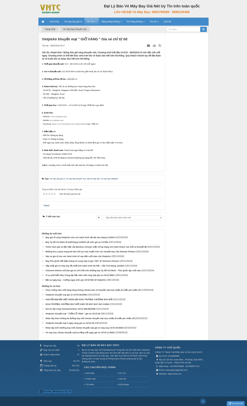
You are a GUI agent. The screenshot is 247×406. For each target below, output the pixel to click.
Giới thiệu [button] (54, 21)
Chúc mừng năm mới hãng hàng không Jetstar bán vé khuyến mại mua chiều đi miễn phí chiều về (93, 290)
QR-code (45, 391)
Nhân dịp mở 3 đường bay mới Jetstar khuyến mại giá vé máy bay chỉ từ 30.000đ (84, 328)
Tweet (46, 205)
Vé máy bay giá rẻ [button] (73, 21)
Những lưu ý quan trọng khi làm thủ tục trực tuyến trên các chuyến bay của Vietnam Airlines (90, 251)
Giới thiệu (90, 373)
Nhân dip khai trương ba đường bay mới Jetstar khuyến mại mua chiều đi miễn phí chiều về (90, 318)
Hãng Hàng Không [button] (111, 22)
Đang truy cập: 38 (62, 391)
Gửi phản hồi (235, 403)
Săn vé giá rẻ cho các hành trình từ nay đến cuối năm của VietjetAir (78, 256)
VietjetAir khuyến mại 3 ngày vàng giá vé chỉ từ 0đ (70, 323)
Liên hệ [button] (167, 21)
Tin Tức (122, 373)
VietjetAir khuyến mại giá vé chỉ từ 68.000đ (66, 295)
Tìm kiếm (90, 384)
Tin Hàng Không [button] (136, 22)
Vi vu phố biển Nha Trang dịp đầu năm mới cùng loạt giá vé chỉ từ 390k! (80, 275)
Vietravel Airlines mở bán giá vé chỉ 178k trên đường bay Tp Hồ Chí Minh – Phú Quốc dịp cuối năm (93, 270)
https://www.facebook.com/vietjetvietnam (69, 124)
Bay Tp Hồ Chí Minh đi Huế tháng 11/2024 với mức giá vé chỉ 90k (77, 242)
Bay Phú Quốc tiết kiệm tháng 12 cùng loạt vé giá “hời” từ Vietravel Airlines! (82, 261)
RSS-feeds (124, 384)
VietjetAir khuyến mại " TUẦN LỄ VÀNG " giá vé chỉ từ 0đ (73, 313)
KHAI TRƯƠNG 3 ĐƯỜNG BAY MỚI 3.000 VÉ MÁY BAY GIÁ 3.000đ (77, 304)
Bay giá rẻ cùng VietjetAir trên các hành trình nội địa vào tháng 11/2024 (80, 237)
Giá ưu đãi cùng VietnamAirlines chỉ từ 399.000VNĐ (70, 309)
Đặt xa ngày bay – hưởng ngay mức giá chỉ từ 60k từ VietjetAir (76, 280)
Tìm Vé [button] (154, 22)
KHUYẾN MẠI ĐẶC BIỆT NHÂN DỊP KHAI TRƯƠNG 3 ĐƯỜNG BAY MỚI (79, 299)
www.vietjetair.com (59, 116)
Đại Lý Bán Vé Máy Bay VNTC (100, 345)
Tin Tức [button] (92, 22)
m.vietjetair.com (56, 120)
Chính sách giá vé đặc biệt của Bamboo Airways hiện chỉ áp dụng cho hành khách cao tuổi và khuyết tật (96, 247)
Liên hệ (122, 379)
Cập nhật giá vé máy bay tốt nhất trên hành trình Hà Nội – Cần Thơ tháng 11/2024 (85, 266)
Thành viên (91, 379)
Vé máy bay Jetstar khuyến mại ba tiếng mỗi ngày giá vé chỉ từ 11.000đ (80, 332)
